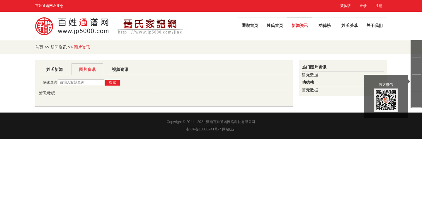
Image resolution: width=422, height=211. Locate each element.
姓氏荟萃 (349, 25)
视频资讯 (120, 69)
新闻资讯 (300, 25)
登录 (363, 6)
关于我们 (374, 25)
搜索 (112, 82)
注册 (378, 6)
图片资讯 (87, 69)
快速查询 (50, 82)
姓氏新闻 (54, 69)
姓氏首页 (275, 25)
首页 (39, 47)
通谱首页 (250, 25)
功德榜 (325, 25)
